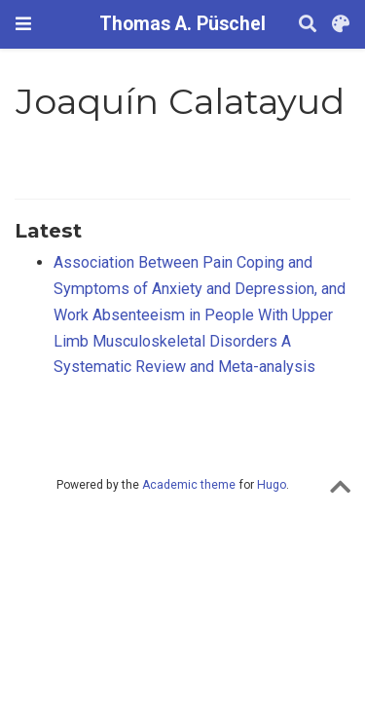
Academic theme (189, 485)
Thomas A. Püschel (182, 24)
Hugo (271, 485)
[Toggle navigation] (23, 24)
